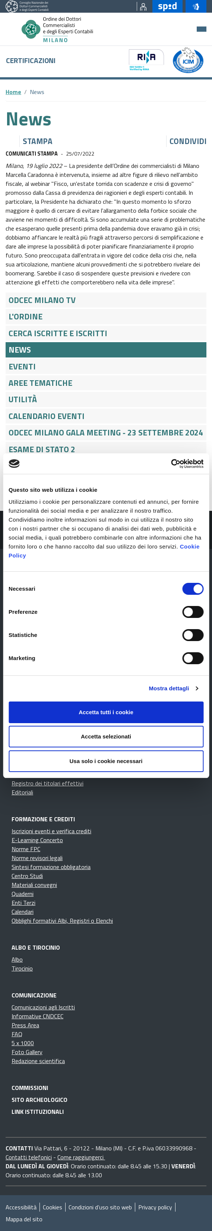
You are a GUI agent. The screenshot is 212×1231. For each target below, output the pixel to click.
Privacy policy (155, 1207)
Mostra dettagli (169, 688)
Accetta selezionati (106, 736)
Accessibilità (21, 1207)
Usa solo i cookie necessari (106, 761)
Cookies (52, 1207)
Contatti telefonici (29, 1157)
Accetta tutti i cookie (106, 712)
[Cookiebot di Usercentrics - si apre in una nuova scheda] (170, 464)
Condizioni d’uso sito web (100, 1207)
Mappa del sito (24, 1219)
